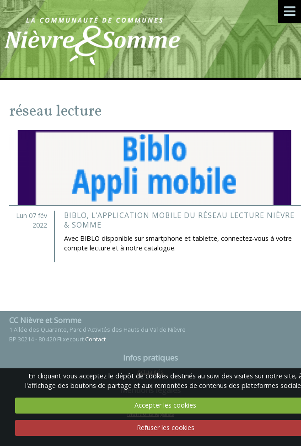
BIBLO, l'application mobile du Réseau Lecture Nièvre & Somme (179, 220)
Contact (95, 339)
